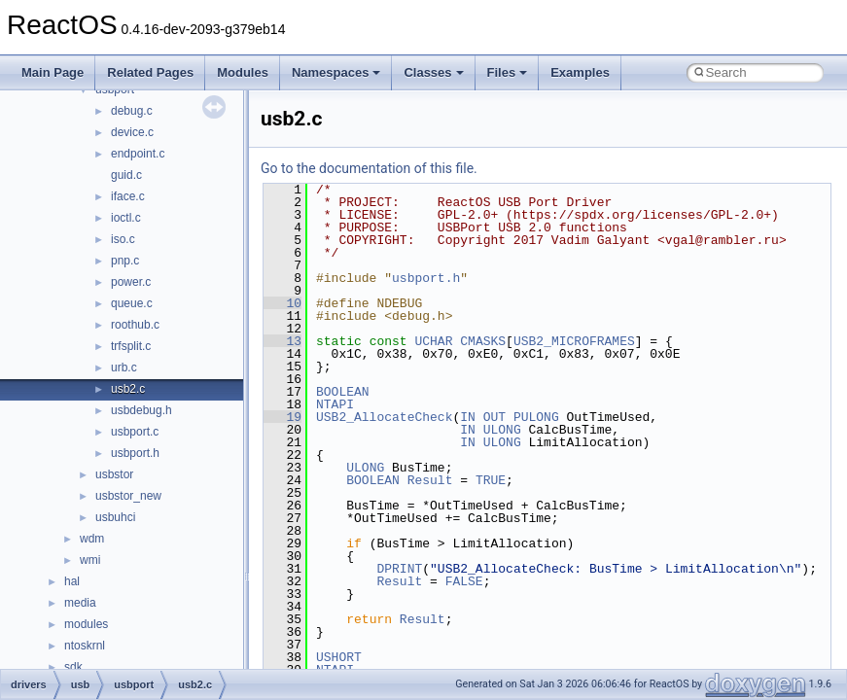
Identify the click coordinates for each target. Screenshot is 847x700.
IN (468, 417)
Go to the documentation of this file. (369, 168)
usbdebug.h (141, 410)
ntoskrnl (84, 645)
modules (86, 624)
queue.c (132, 303)
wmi (90, 560)
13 (282, 341)
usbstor (114, 474)
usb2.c (128, 389)
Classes (433, 72)
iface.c (128, 196)
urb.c (124, 367)
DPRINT (399, 569)
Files (507, 72)
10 (282, 303)
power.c (131, 282)
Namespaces (336, 72)
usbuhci (115, 517)
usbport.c (135, 431)
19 (282, 417)
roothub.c (135, 325)
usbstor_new (128, 496)
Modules (242, 72)
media (80, 603)
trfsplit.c (131, 346)
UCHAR (433, 341)
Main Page (52, 72)
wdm (92, 538)
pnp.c (125, 260)
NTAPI (335, 404)
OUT (494, 417)
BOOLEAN (343, 392)
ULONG (502, 429)
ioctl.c (126, 218)
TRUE (491, 480)
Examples (580, 72)
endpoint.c (137, 153)
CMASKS (483, 341)
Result (430, 480)
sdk (73, 667)
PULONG (536, 417)
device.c (132, 132)
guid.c (126, 175)
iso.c (123, 239)
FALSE (464, 581)
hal (72, 581)
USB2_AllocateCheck (384, 417)
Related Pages (150, 72)
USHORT (339, 657)
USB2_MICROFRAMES (574, 341)
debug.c (132, 111)
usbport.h (135, 453)
